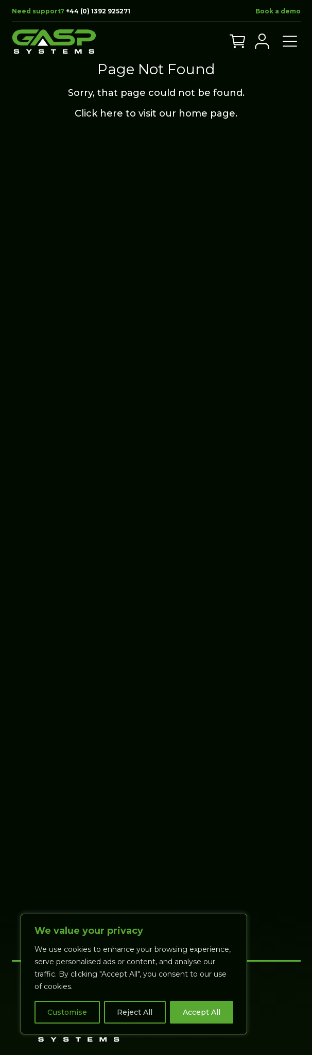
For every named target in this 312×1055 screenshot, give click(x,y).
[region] (134, 974)
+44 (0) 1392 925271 (98, 11)
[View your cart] (237, 41)
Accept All (201, 1012)
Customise (67, 1012)
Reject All (134, 1012)
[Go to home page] (54, 41)
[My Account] (262, 41)
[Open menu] (290, 41)
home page (207, 113)
